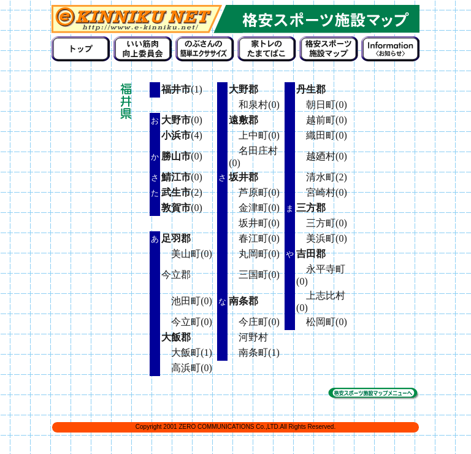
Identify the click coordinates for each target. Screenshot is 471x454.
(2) (181, 192)
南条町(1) (254, 352)
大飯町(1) (186, 352)
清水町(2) (321, 177)
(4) (181, 135)
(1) (181, 89)
